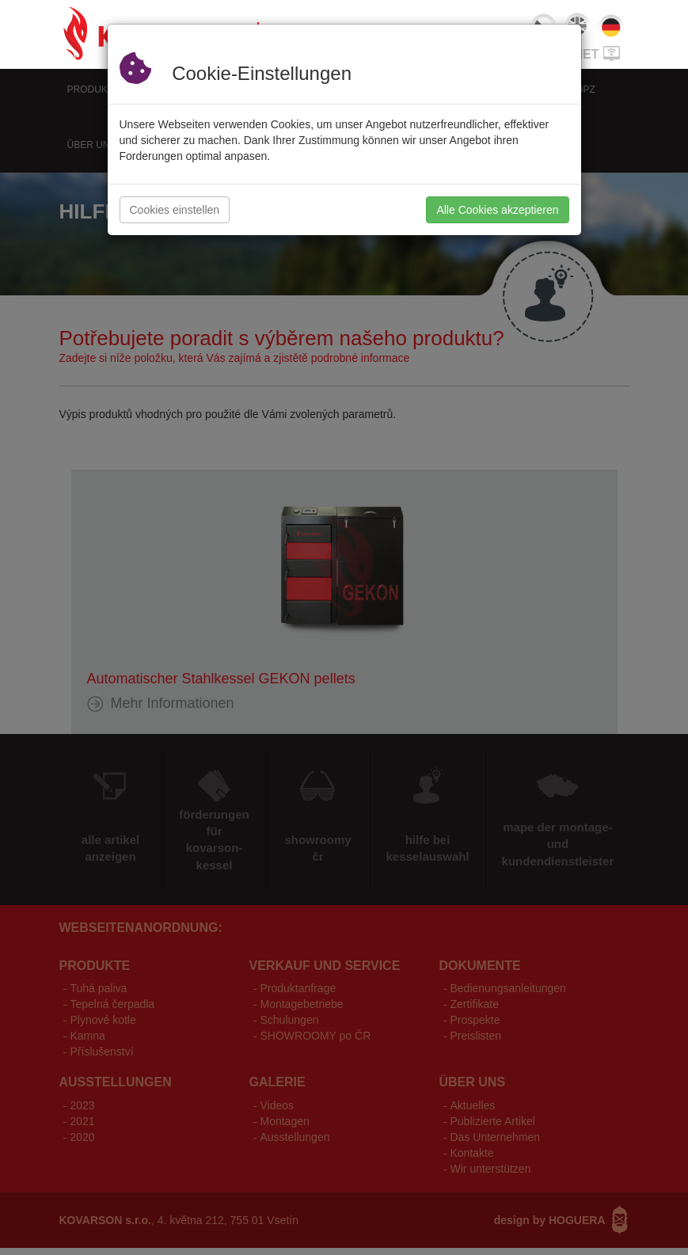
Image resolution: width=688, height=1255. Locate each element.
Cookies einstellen (175, 209)
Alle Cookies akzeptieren (497, 209)
